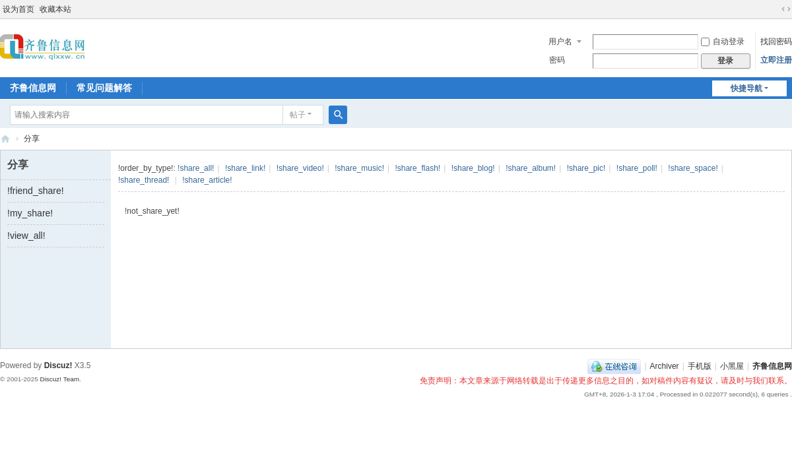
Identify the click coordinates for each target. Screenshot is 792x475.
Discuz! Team (59, 379)
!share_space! (692, 168)
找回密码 (776, 41)
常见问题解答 (104, 87)
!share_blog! (473, 168)
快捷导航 (746, 88)
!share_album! (531, 168)
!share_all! (196, 168)
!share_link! (245, 168)
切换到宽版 (786, 9)
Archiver (664, 366)
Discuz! (58, 365)
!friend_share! (35, 190)
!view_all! (26, 235)
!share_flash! (417, 168)
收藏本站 (55, 9)
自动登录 (722, 41)
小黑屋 (732, 366)
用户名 (560, 41)
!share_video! (300, 168)
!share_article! (207, 180)
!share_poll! (636, 168)
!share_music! (359, 168)
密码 (557, 60)
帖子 (298, 114)
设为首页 (18, 9)
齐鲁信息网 (33, 87)
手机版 (699, 366)
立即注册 (776, 60)
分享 (32, 138)
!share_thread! (143, 180)
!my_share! (30, 213)
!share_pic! (586, 168)
